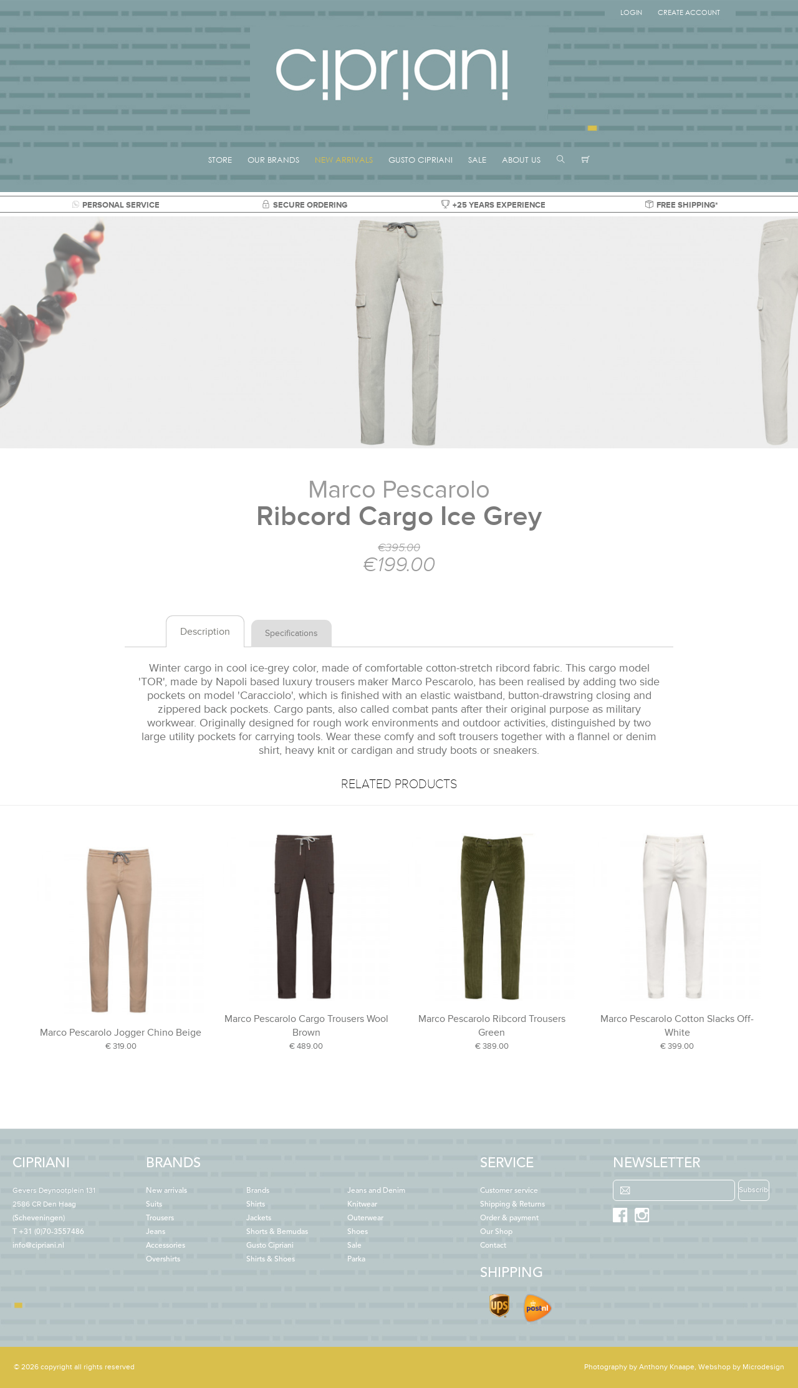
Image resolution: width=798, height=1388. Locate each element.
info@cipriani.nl (38, 1246)
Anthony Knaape (667, 1367)
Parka (356, 1259)
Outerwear (365, 1218)
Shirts (255, 1204)
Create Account (689, 12)
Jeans (155, 1232)
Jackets (258, 1218)
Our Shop (496, 1232)
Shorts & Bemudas (277, 1232)
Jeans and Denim (376, 1191)
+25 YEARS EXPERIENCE (493, 205)
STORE (220, 160)
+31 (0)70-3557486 (51, 1232)
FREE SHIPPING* (681, 205)
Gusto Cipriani (270, 1246)
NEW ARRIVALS (344, 160)
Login (631, 12)
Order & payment (509, 1218)
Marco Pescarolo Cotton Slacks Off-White (677, 1026)
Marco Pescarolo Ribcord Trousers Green (491, 1026)
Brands (257, 1191)
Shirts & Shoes (270, 1259)
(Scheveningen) (53, 1204)
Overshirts (163, 1259)
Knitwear (362, 1204)
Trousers (160, 1218)
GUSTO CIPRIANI (420, 160)
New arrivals (166, 1191)
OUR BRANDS (273, 160)
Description (205, 631)
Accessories (165, 1246)
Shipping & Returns (512, 1204)
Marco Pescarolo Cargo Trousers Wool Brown (306, 1026)
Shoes (357, 1232)
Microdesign (763, 1367)
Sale (354, 1246)
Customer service (509, 1191)
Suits (154, 1204)
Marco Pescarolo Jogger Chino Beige (120, 1032)
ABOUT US (521, 160)
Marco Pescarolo (399, 490)
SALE (477, 160)
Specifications (291, 633)
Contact (493, 1246)
